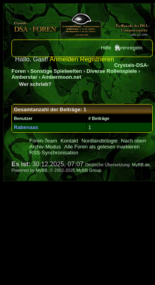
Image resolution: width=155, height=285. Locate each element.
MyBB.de (141, 164)
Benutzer (23, 118)
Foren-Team (43, 141)
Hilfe (106, 48)
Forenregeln (128, 48)
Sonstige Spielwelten (56, 71)
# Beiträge (98, 118)
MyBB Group (88, 170)
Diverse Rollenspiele (111, 71)
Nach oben (133, 141)
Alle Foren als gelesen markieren (102, 147)
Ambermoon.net (61, 77)
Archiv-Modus (45, 147)
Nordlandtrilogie (99, 141)
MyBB (41, 170)
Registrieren (97, 59)
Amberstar (24, 77)
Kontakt (69, 141)
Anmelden (64, 59)
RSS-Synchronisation (53, 153)
